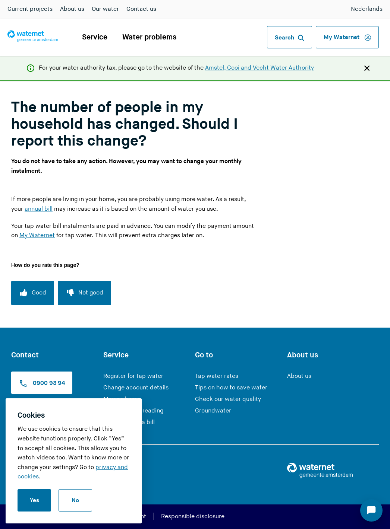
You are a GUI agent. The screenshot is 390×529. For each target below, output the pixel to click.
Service (94, 37)
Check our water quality (228, 399)
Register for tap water (133, 376)
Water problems (149, 37)
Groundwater (213, 410)
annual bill (39, 209)
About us (72, 9)
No (75, 500)
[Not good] (84, 293)
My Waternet (347, 37)
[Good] (32, 293)
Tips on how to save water (231, 387)
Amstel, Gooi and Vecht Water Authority (259, 68)
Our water (105, 9)
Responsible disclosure (192, 516)
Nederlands (367, 9)
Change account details (136, 387)
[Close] (366, 67)
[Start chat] (371, 510)
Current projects (30, 9)
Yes (34, 500)
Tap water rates (216, 376)
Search (289, 38)
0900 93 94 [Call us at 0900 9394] (42, 383)
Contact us (141, 9)
